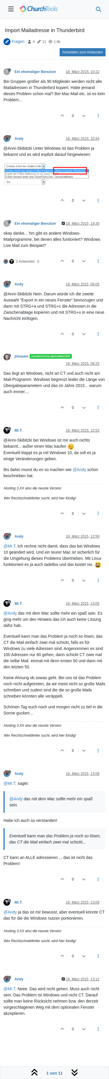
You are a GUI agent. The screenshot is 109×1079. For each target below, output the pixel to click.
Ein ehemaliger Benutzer (35, 72)
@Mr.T (9, 546)
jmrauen (21, 356)
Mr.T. (18, 430)
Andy (19, 139)
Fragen (18, 41)
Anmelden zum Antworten (82, 52)
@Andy (79, 469)
